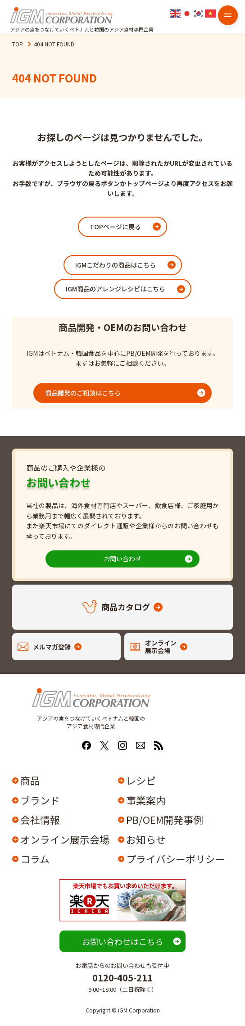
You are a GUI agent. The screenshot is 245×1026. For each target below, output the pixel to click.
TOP (17, 44)
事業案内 (146, 800)
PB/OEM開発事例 (164, 819)
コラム (35, 859)
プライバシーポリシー (175, 859)
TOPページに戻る (115, 226)
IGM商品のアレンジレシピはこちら (115, 288)
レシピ (141, 780)
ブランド (40, 800)
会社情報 (40, 819)
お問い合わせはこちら (122, 941)
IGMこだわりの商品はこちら (115, 264)
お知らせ (146, 839)
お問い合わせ (122, 558)
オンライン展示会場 (64, 839)
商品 (30, 780)
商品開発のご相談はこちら (83, 392)
